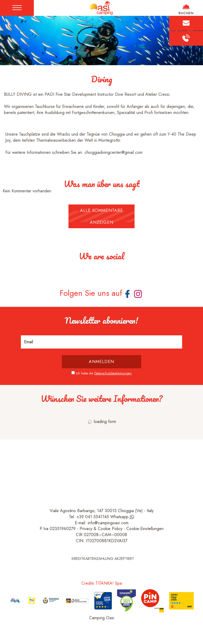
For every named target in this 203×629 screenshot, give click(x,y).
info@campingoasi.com (108, 523)
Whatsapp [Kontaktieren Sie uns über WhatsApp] (122, 517)
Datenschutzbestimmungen (113, 373)
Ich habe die (104, 373)
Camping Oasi (101, 618)
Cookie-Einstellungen (145, 529)
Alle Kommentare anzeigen (101, 216)
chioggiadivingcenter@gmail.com (113, 152)
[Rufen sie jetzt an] (186, 38)
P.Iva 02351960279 (58, 529)
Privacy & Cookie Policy (101, 529)
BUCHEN (186, 9)
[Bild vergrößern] (4, 274)
